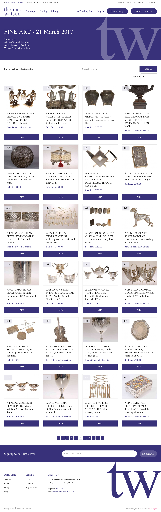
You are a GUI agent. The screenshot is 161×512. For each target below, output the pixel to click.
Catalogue (31, 11)
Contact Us (142, 3)
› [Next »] (102, 437)
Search (148, 68)
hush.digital (153, 508)
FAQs (6, 491)
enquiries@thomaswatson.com (63, 491)
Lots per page (144, 76)
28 (98, 437)
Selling (54, 11)
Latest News (131, 3)
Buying (43, 11)
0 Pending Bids (85, 11)
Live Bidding (117, 11)
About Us (121, 3)
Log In (100, 11)
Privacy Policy (9, 508)
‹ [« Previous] (58, 437)
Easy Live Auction (144, 11)
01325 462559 (61, 488)
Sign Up (148, 453)
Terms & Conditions (24, 508)
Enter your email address (72, 453)
